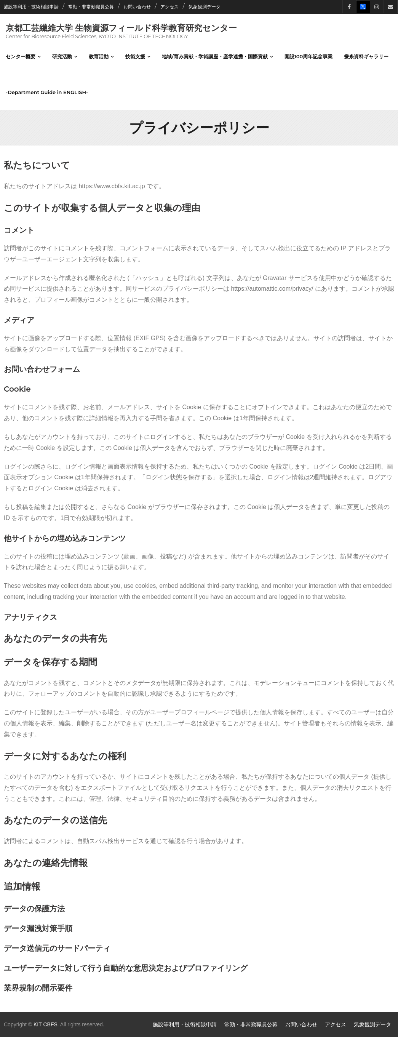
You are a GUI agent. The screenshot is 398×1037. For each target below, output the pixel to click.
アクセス (169, 7)
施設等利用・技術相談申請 (31, 7)
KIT (38, 1024)
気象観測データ (205, 7)
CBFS (50, 1024)
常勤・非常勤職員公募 (91, 7)
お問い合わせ (137, 7)
